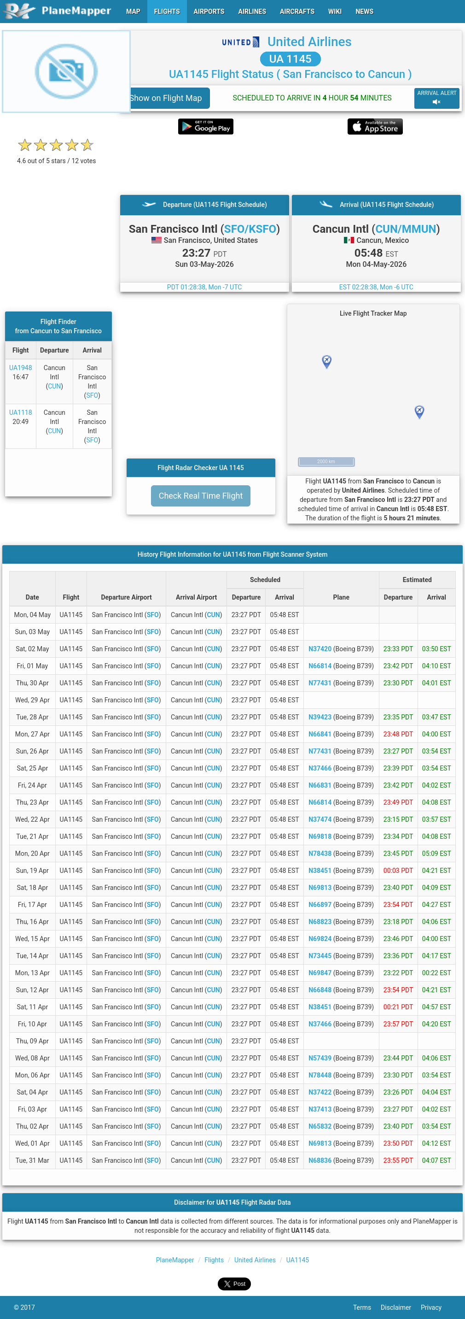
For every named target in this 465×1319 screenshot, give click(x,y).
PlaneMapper (175, 1260)
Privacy (436, 1307)
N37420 (319, 649)
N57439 (319, 1058)
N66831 (319, 785)
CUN (54, 386)
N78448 (319, 1075)
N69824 (319, 938)
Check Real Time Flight (201, 496)
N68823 (319, 921)
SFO (92, 395)
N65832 (319, 1126)
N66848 (319, 990)
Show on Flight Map (165, 98)
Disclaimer (401, 1307)
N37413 (319, 1109)
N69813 (319, 887)
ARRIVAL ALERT (437, 98)
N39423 (319, 717)
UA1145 (297, 1260)
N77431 (319, 683)
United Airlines (309, 41)
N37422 (319, 1092)
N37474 (319, 819)
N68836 (319, 1160)
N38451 (319, 870)
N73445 (319, 956)
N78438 (319, 853)
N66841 (319, 734)
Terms (367, 1307)
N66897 (319, 904)
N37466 (319, 768)
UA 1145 (290, 59)
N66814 (319, 666)
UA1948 (20, 367)
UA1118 (20, 412)
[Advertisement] (291, 164)
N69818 (319, 836)
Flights (214, 1260)
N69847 (319, 973)
